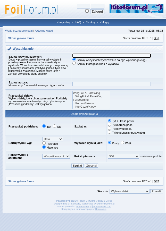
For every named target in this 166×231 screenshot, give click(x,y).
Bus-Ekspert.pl (84, 206)
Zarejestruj (63, 22)
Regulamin (100, 209)
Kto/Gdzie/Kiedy (91, 106)
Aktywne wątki (44, 30)
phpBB (72, 201)
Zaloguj (104, 22)
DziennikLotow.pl (105, 203)
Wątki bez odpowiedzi (18, 30)
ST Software (74, 203)
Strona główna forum (21, 38)
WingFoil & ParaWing (91, 93)
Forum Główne (91, 103)
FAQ (78, 22)
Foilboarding (91, 99)
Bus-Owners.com (102, 206)
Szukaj (90, 22)
